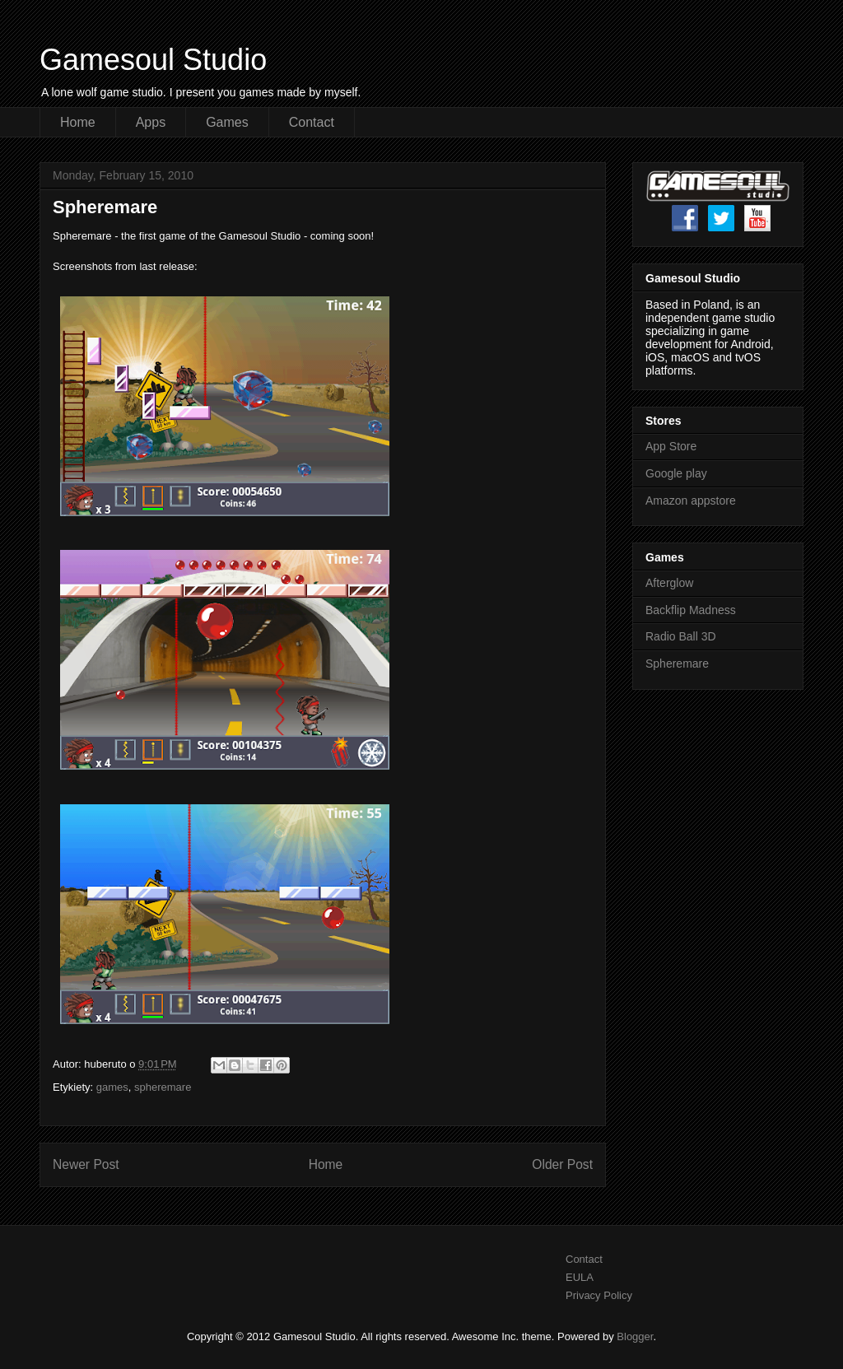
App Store (670, 446)
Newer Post (86, 1164)
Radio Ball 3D (680, 636)
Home (77, 122)
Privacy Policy (599, 1295)
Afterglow (669, 582)
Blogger (635, 1336)
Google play (676, 473)
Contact (311, 122)
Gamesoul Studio (153, 60)
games (112, 1087)
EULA (580, 1277)
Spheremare (677, 663)
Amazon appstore (690, 500)
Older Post (562, 1164)
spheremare (162, 1087)
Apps (150, 122)
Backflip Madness (690, 610)
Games (227, 122)
